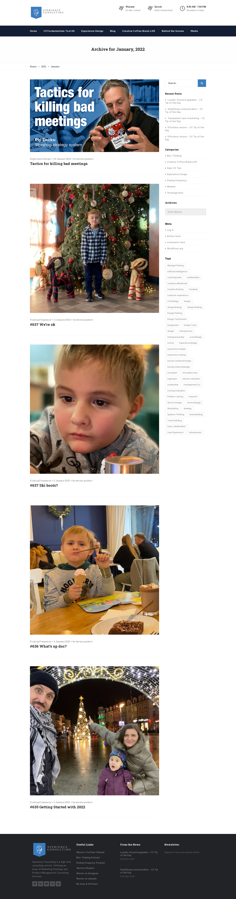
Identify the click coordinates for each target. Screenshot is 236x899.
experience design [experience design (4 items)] (176, 349)
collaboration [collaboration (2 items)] (193, 277)
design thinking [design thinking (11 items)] (194, 307)
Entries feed (173, 236)
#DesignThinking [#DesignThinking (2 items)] (175, 265)
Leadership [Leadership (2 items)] (172, 385)
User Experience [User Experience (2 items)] (175, 432)
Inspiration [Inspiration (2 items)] (172, 379)
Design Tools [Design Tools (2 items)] (190, 325)
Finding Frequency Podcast (90, 863)
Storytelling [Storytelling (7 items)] (172, 408)
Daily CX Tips (174, 168)
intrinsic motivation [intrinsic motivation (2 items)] (191, 379)
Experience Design (92, 31)
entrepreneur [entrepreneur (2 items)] (186, 331)
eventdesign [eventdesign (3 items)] (196, 337)
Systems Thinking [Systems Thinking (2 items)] (175, 414)
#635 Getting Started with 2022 (57, 807)
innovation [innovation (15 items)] (172, 373)
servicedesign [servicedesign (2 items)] (194, 402)
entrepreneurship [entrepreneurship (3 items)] (175, 337)
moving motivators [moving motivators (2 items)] (176, 391)
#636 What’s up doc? (48, 646)
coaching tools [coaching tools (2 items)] (174, 277)
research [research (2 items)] (193, 396)
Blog (113, 31)
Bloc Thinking (174, 156)
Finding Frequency (40, 319)
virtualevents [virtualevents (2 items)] (195, 432)
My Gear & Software (87, 884)
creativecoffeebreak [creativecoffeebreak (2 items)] (177, 283)
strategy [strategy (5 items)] (188, 408)
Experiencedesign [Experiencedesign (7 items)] (188, 343)
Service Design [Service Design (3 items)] (174, 402)
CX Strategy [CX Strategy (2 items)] (173, 301)
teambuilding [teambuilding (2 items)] (196, 414)
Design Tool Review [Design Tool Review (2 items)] (176, 319)
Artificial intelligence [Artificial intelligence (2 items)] (177, 271)
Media (194, 31)
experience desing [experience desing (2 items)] (176, 355)
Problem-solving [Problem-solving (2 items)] (175, 396)
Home (33, 31)
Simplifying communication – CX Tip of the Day (139, 871)
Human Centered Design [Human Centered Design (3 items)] (179, 361)
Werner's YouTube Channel (90, 852)
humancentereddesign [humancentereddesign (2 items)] (178, 367)
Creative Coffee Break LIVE (138, 31)
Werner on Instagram (87, 873)
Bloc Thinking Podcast (88, 857)
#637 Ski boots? (44, 485)
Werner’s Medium (85, 868)
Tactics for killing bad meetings (59, 163)
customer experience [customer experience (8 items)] (177, 295)
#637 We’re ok (42, 324)
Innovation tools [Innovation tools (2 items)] (190, 373)
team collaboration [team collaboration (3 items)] (176, 426)
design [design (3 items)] (187, 301)
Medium (171, 186)
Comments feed (176, 242)
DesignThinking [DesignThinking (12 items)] (174, 313)
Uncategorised (175, 193)
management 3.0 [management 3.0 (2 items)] (192, 385)
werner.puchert (85, 158)
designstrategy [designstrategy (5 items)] (174, 307)
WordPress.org (175, 248)
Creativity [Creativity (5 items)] (193, 289)
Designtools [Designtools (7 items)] (173, 325)
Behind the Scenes (173, 31)
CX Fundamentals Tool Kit (59, 31)
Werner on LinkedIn (86, 878)
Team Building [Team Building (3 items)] (174, 420)
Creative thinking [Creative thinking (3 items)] (175, 289)
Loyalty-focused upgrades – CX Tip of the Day (139, 854)
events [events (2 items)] (170, 343)
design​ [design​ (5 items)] (170, 331)
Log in (170, 230)
